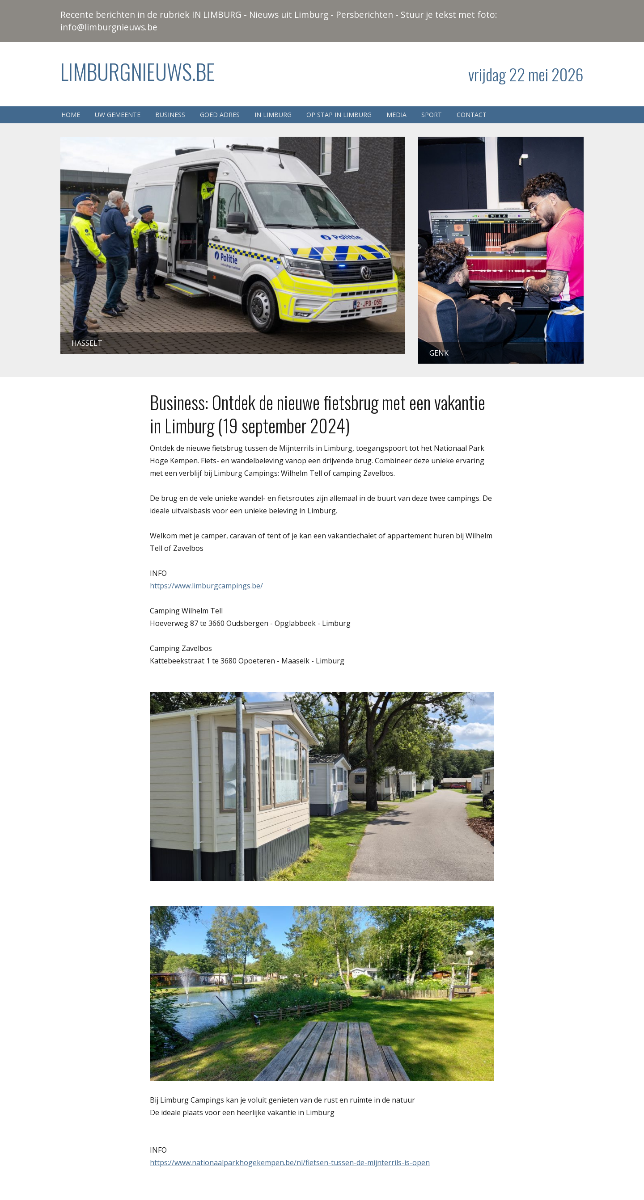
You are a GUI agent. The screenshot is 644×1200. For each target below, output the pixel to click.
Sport (431, 114)
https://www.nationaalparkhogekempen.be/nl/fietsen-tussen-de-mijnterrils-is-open (290, 1162)
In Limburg (273, 114)
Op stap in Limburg (339, 114)
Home (70, 114)
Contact (472, 114)
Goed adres (220, 114)
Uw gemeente (117, 114)
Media (396, 114)
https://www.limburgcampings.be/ (206, 586)
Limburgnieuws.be (137, 71)
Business (170, 114)
